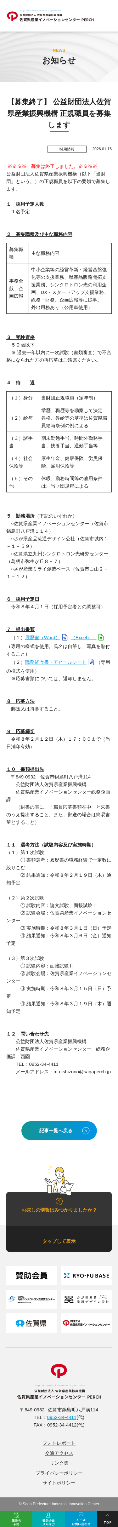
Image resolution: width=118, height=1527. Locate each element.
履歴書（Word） (42, 637)
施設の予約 (16, 1519)
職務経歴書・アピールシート (56, 662)
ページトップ (107, 1519)
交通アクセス (59, 1453)
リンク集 (59, 1463)
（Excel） (84, 637)
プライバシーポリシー (59, 1473)
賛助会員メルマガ (48, 1519)
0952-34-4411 (61, 1417)
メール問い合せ (81, 1519)
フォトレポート (59, 1443)
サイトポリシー (59, 1482)
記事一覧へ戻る (55, 1130)
